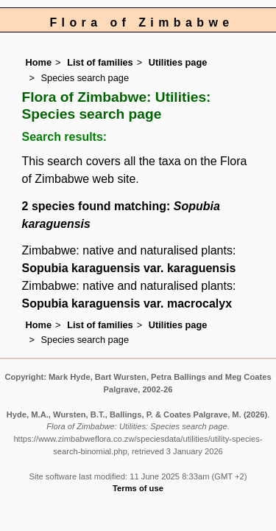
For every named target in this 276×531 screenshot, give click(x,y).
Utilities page (178, 62)
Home (39, 62)
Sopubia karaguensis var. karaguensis (129, 268)
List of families (100, 62)
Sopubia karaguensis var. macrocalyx (127, 303)
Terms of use (138, 488)
